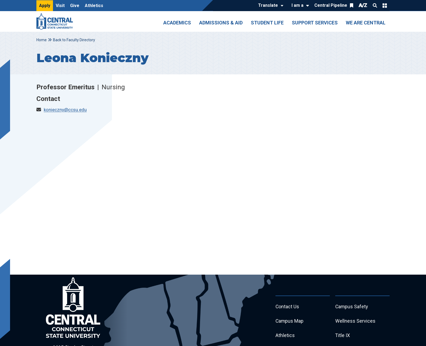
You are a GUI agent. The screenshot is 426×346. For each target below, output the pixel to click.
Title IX (342, 336)
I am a (297, 5)
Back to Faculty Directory (74, 40)
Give (74, 5)
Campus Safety (352, 307)
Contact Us (287, 307)
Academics (177, 23)
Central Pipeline (330, 5)
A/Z (363, 5)
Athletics (94, 5)
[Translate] (269, 5)
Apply (44, 5)
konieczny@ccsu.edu (65, 109)
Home (41, 40)
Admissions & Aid (221, 23)
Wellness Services (355, 321)
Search (375, 5)
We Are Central (366, 23)
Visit (60, 5)
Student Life (267, 23)
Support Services (315, 23)
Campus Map (289, 321)
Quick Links (385, 5)
